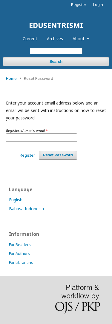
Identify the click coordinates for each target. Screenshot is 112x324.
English (15, 199)
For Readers (20, 244)
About (79, 38)
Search (56, 61)
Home (11, 78)
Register (78, 4)
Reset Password (58, 155)
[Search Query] (56, 51)
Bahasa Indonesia (26, 208)
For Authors (19, 253)
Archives (55, 38)
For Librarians (21, 262)
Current (30, 38)
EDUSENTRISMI (56, 25)
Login (98, 4)
